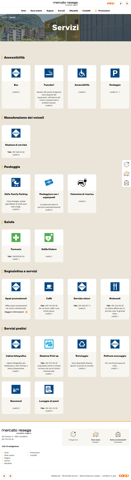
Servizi (61, 11)
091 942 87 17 (84, 305)
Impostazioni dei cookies (90, 476)
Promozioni (102, 10)
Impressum (55, 476)
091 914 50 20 (51, 363)
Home (4, 17)
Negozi (50, 11)
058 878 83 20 (18, 256)
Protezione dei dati (70, 476)
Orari (23, 11)
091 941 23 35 (51, 408)
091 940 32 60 (18, 152)
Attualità (73, 11)
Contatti (86, 11)
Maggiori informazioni (16, 312)
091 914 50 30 (51, 305)
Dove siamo (36, 11)
